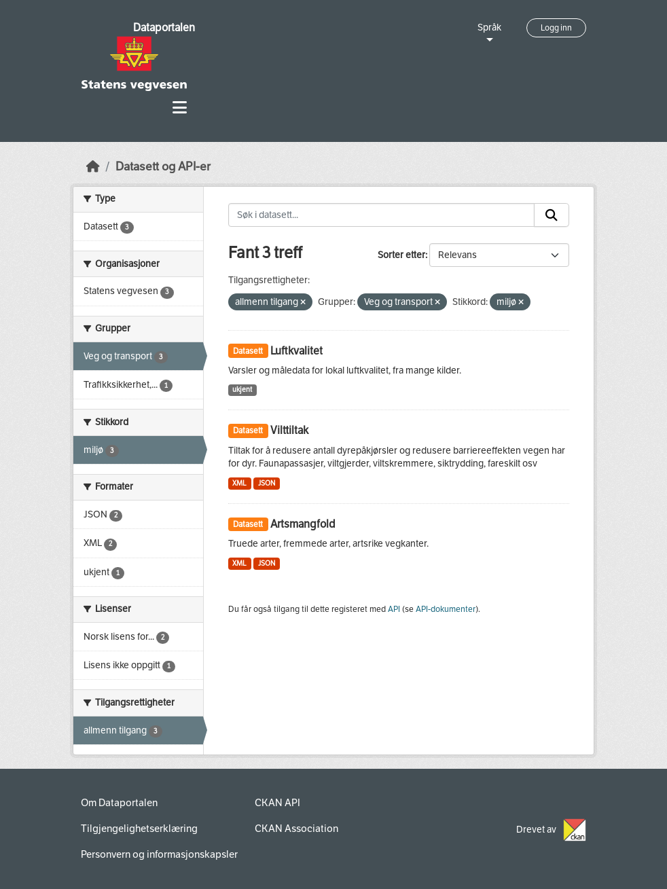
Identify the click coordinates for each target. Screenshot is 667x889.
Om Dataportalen (119, 803)
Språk (489, 27)
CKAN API (277, 803)
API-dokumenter (445, 609)
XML (239, 483)
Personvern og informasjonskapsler (159, 854)
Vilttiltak (289, 430)
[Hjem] (93, 167)
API (394, 609)
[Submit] (551, 215)
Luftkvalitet (296, 350)
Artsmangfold (303, 524)
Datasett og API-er (163, 167)
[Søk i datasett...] (381, 215)
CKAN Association (296, 828)
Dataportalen (164, 27)
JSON (266, 483)
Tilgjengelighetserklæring (139, 828)
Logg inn (556, 28)
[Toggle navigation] (179, 107)
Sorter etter (401, 255)
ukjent (242, 389)
